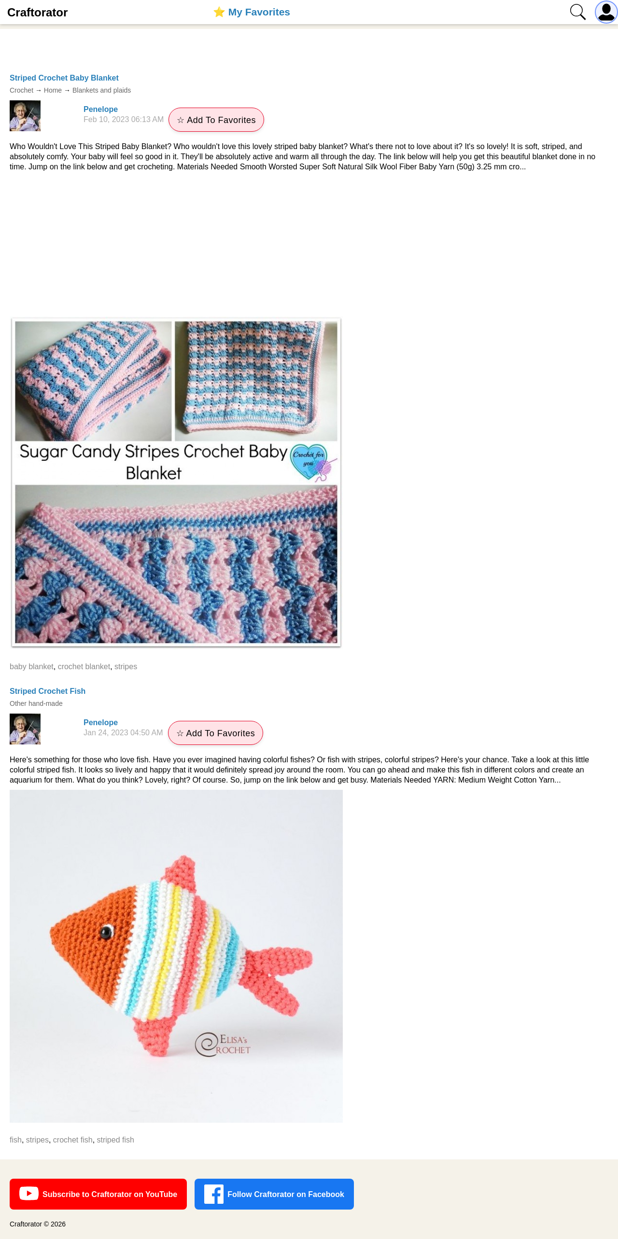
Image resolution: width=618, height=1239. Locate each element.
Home (53, 90)
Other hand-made (36, 703)
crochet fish (73, 1140)
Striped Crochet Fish (47, 691)
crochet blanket (84, 666)
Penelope (101, 109)
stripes (125, 666)
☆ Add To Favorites (216, 120)
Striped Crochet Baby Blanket (64, 78)
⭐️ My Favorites (251, 11)
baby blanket (32, 666)
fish (16, 1140)
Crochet (21, 90)
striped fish (115, 1140)
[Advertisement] (309, 244)
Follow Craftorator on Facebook (274, 1194)
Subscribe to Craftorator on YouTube (98, 1194)
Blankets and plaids (101, 90)
